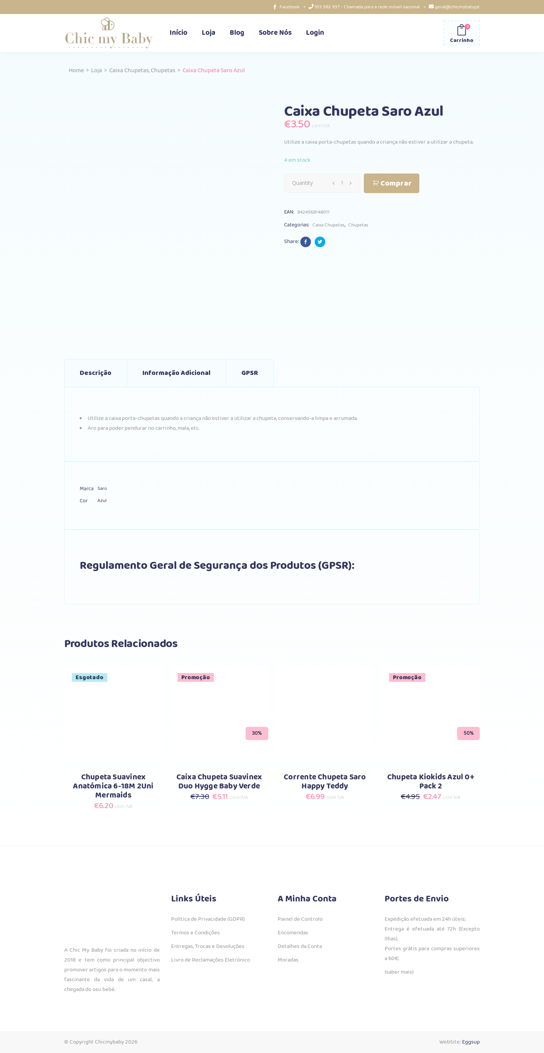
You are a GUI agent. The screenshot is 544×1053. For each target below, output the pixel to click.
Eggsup (471, 1042)
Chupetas (163, 70)
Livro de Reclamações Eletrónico (210, 960)
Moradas (288, 960)
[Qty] (342, 183)
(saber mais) (399, 972)
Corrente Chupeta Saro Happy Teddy (325, 782)
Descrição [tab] (95, 373)
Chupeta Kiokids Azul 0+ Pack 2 (430, 782)
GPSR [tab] (249, 373)
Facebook (290, 7)
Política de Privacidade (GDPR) (208, 919)
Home (76, 70)
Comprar (396, 183)
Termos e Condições (195, 932)
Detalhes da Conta (300, 946)
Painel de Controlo (300, 919)
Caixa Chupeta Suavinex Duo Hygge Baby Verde (219, 782)
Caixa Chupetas (129, 70)
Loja (96, 70)
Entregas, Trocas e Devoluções (207, 946)
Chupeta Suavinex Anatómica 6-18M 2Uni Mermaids (113, 786)
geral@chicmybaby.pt (457, 7)
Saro (102, 488)
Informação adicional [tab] (176, 373)
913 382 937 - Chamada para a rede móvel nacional (367, 7)
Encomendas (293, 932)
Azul (102, 501)
